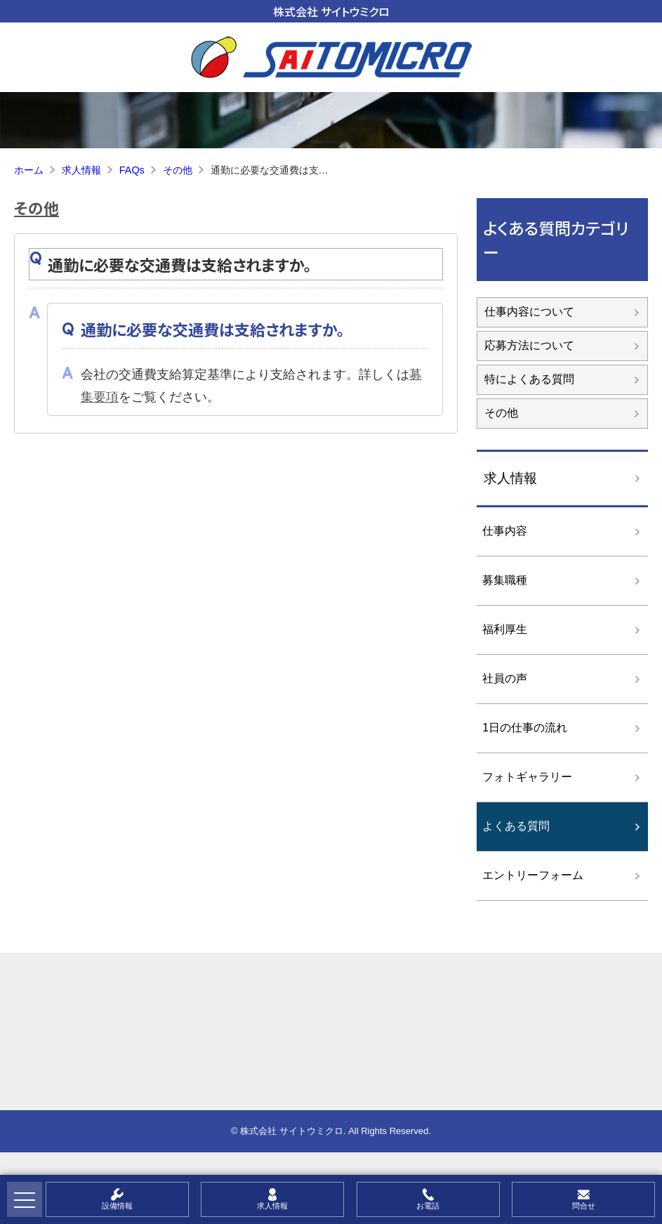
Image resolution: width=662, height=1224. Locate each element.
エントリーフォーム (532, 875)
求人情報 (510, 478)
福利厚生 (504, 629)
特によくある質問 (529, 379)
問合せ (583, 1206)
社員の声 (504, 678)
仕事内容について (529, 312)
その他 (36, 207)
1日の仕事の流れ (524, 728)
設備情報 (117, 1206)
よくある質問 (516, 826)
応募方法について (529, 345)
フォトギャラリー (527, 777)
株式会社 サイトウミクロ (331, 11)
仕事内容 (504, 531)
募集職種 (504, 580)
